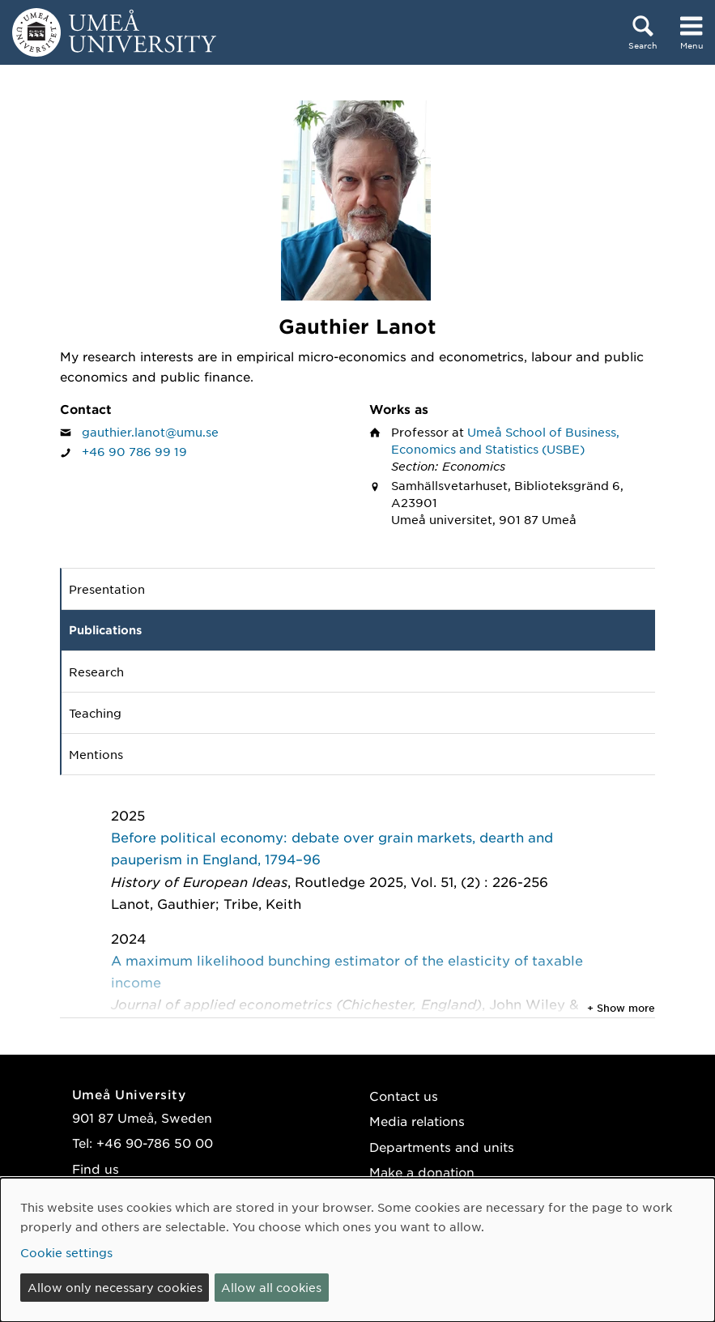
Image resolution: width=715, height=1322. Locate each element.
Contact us (403, 1095)
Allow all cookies (271, 1287)
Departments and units (441, 1146)
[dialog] (357, 1250)
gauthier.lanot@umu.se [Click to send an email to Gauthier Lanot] (150, 431)
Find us (95, 1168)
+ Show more (621, 1008)
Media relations (417, 1120)
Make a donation (422, 1171)
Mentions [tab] (96, 754)
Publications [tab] (105, 630)
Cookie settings (66, 1252)
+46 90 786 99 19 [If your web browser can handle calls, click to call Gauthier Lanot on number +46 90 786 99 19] (134, 451)
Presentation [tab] (107, 589)
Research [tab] (96, 671)
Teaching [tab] (95, 713)
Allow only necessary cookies (115, 1287)
